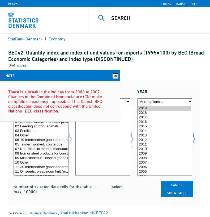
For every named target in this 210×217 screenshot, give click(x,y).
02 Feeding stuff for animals (41, 126)
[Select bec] (41, 140)
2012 (164, 140)
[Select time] (164, 140)
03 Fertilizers (41, 131)
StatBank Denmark (25, 38)
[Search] (157, 18)
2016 (164, 122)
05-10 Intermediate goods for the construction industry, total (41, 140)
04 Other (41, 135)
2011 (164, 144)
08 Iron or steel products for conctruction (41, 153)
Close (115, 76)
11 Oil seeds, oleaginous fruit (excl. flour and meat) (41, 171)
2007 (164, 162)
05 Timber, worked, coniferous (41, 144)
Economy (57, 38)
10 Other (41, 162)
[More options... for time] (164, 101)
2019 (164, 108)
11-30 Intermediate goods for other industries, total (41, 167)
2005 (164, 171)
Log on (166, 4)
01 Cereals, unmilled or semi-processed (41, 122)
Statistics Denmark (42, 213)
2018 (164, 113)
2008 (164, 158)
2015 (164, 126)
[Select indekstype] (102, 140)
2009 (164, 153)
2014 (164, 131)
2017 (164, 117)
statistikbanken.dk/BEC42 (84, 212)
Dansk (181, 4)
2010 (164, 149)
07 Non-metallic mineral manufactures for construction (41, 149)
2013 (164, 135)
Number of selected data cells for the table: (54, 186)
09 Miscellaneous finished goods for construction (41, 158)
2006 (164, 167)
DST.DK (13, 3)
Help (194, 4)
